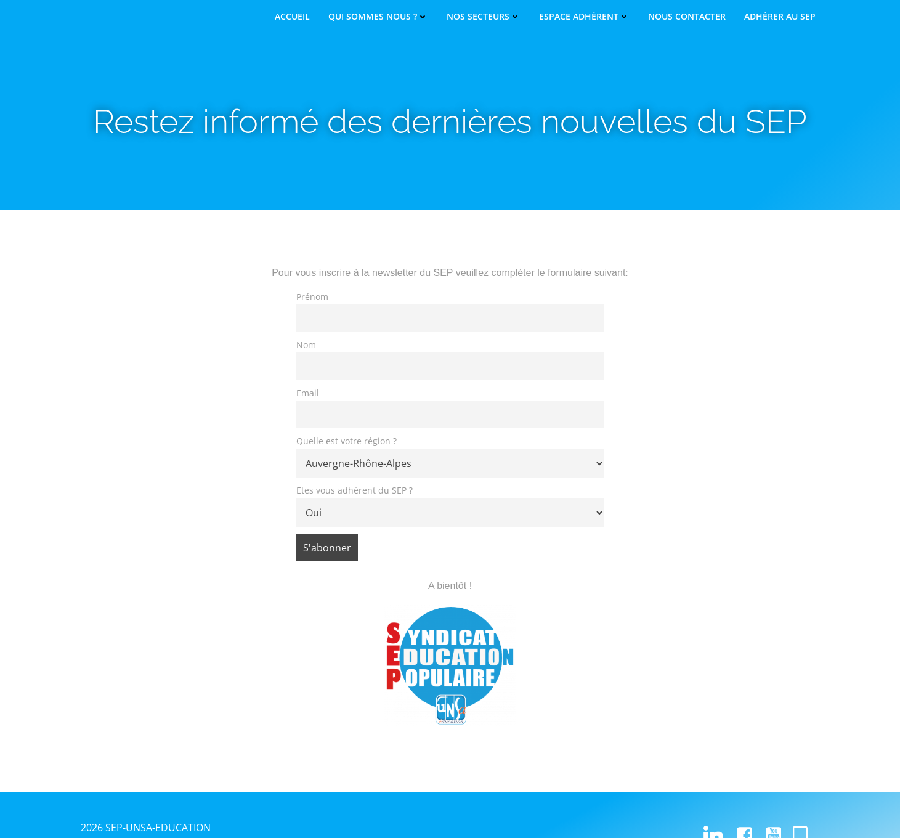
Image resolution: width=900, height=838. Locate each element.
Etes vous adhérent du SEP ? (354, 490)
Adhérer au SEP (780, 16)
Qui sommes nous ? (378, 16)
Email (307, 393)
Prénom (312, 297)
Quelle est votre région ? (346, 441)
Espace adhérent (584, 16)
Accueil (292, 16)
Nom (306, 345)
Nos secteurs (484, 16)
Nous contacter (687, 16)
